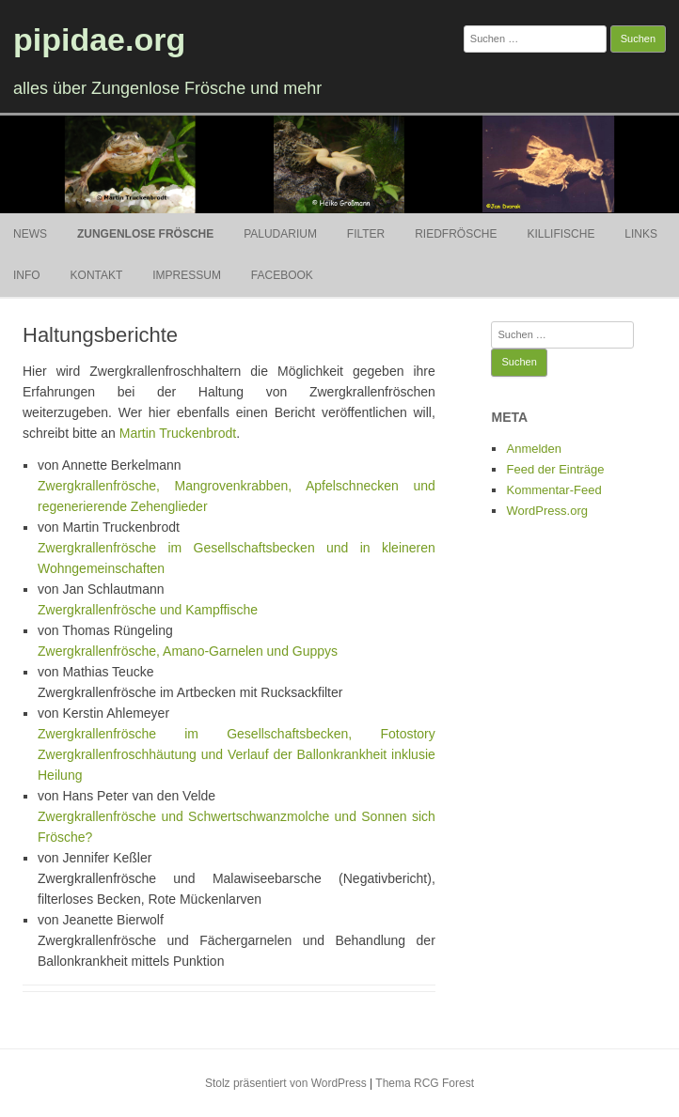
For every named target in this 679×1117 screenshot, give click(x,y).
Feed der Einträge (555, 469)
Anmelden (533, 449)
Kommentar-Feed (553, 490)
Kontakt (97, 275)
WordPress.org (546, 511)
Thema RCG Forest (424, 1083)
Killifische (560, 233)
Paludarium (280, 233)
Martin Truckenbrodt (178, 433)
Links (640, 233)
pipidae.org (99, 39)
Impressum (186, 275)
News (30, 233)
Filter (366, 233)
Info (26, 275)
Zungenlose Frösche (145, 233)
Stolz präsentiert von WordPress (286, 1083)
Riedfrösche (456, 233)
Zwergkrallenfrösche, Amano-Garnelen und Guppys (188, 651)
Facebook (282, 275)
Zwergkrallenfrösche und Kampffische (148, 609)
